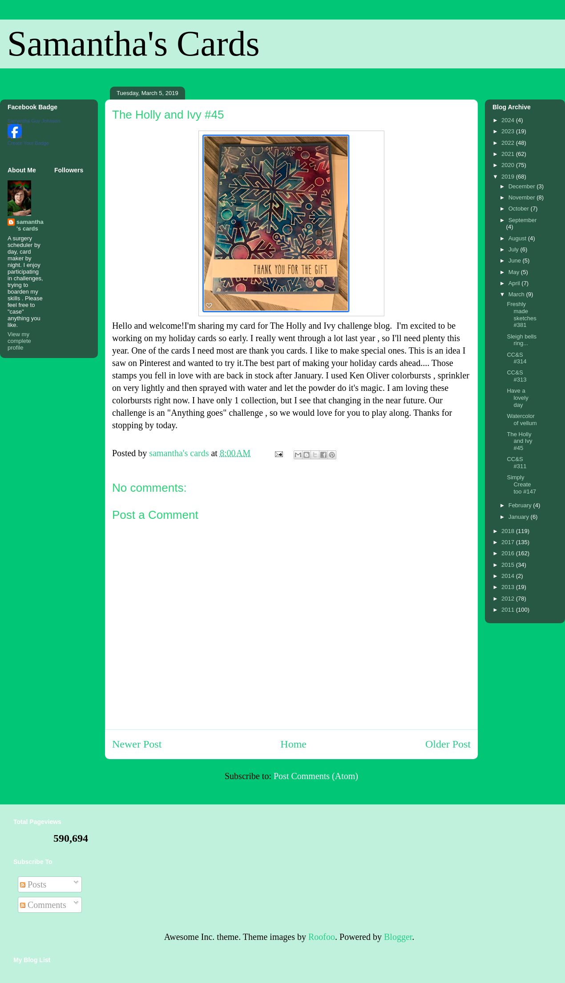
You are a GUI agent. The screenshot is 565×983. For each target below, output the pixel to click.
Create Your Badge (28, 143)
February (520, 505)
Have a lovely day (517, 397)
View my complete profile (19, 341)
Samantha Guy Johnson (34, 120)
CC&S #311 (516, 463)
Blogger (398, 937)
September (522, 220)
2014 (508, 576)
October (519, 208)
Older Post (448, 744)
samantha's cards (30, 225)
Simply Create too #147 (521, 484)
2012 (508, 598)
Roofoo (321, 937)
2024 (508, 120)
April (515, 283)
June (515, 260)
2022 (508, 142)
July (514, 249)
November (522, 197)
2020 (508, 165)
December (522, 186)
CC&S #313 (516, 376)
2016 (508, 553)
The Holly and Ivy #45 (519, 441)
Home (293, 744)
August (518, 238)
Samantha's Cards (133, 43)
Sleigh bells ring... (522, 340)
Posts (33, 884)
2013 (508, 587)
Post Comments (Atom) (316, 776)
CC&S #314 (516, 358)
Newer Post (136, 744)
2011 (508, 609)
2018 (508, 531)
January (519, 516)
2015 (508, 564)
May (514, 272)
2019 (508, 176)
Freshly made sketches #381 (521, 314)
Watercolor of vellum (522, 419)
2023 (508, 131)
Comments (43, 905)
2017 (508, 542)
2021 (508, 154)
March (517, 294)
